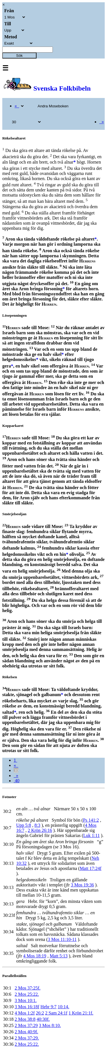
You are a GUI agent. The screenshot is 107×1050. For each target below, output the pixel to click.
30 (16, 770)
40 (16, 780)
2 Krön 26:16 (40, 830)
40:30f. (43, 1019)
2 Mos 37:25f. (27, 988)
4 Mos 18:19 (34, 955)
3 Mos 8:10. (50, 1025)
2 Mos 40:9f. (26, 1031)
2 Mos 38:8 (25, 1019)
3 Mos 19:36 (82, 884)
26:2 (40, 1013)
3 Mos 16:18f (27, 1006)
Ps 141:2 (91, 820)
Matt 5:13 (59, 955)
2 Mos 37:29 (26, 1025)
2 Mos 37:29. (27, 1038)
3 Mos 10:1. (26, 1000)
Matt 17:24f (90, 868)
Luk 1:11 (91, 835)
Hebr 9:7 (48, 1006)
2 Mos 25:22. (27, 994)
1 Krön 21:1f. (80, 1013)
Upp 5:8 (23, 825)
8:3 (37, 825)
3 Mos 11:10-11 (62, 939)
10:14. (63, 1006)
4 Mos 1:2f (25, 1013)
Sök (19, 55)
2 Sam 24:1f (56, 1013)
